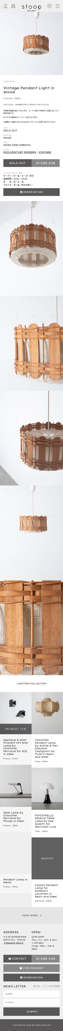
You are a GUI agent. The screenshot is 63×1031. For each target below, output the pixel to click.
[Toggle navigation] (57, 6)
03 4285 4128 (45, 163)
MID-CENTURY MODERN (19, 152)
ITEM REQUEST (33, 968)
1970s (15, 758)
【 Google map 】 (13, 943)
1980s (49, 901)
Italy (37, 761)
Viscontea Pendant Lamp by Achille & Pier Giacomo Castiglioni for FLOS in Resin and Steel (46, 748)
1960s (17, 98)
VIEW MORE (30, 915)
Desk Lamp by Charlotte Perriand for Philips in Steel (13, 817)
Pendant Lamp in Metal (15, 881)
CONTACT (19, 958)
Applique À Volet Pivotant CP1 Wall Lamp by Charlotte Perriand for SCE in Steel (15, 747)
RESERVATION (33, 192)
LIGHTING (8, 81)
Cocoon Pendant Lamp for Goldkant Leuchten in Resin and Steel (46, 891)
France (7, 98)
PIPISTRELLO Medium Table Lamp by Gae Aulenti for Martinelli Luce (45, 821)
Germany (39, 901)
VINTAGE (45, 152)
